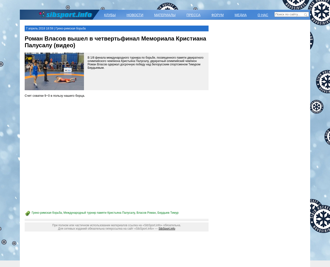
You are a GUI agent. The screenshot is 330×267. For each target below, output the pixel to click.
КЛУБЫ (110, 15)
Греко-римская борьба (47, 212)
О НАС (263, 15)
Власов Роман (146, 212)
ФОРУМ (217, 15)
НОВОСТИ (135, 15)
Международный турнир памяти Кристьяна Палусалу (99, 212)
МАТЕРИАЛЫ (164, 15)
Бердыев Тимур (168, 212)
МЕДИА (241, 15)
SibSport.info (166, 228)
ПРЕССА (194, 15)
